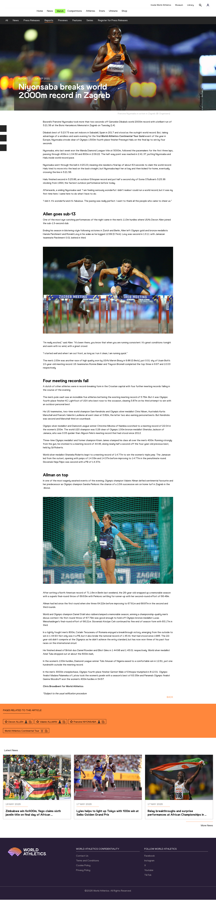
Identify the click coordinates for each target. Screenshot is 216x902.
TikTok (147, 877)
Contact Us (82, 858)
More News (207, 827)
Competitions (74, 12)
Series (90, 22)
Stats (102, 12)
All (6, 22)
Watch (60, 12)
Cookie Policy (83, 867)
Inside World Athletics (161, 5)
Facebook (149, 858)
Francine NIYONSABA (85, 724)
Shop (124, 12)
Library (190, 5)
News (50, 12)
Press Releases (32, 22)
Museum (179, 5)
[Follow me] (6, 724)
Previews (63, 22)
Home (40, 12)
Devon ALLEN (15, 724)
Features (77, 22)
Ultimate (113, 12)
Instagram (149, 862)
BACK (170, 699)
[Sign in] (208, 5)
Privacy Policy (83, 872)
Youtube (148, 872)
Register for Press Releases (113, 22)
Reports (49, 22)
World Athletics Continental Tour (22, 733)
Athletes (90, 12)
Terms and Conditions (87, 862)
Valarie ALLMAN (48, 724)
